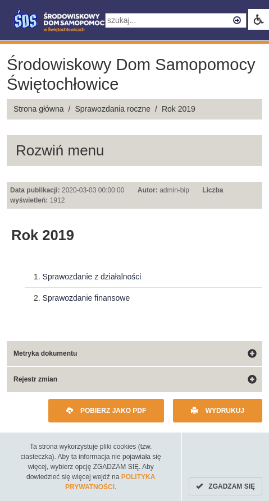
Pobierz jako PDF (106, 411)
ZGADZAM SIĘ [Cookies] (225, 486)
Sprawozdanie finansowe (86, 297)
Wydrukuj (217, 411)
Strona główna (38, 108)
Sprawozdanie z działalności (92, 276)
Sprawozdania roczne (113, 108)
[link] (258, 19)
